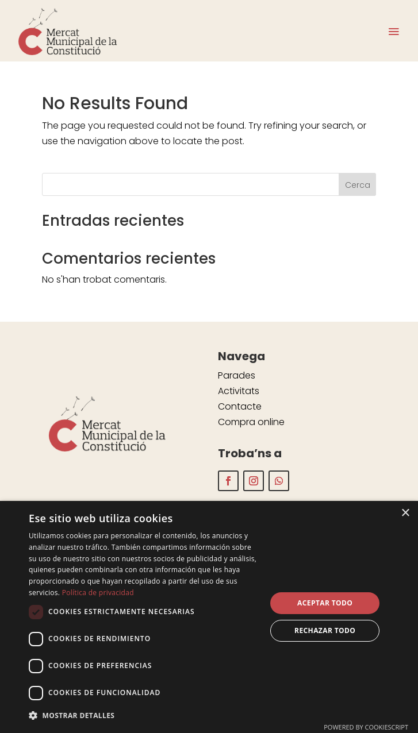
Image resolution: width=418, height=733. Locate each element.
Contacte (240, 406)
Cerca (357, 185)
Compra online (251, 422)
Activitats (238, 391)
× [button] (405, 513)
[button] (144, 715)
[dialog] (209, 617)
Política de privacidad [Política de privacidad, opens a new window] (98, 592)
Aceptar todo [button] (324, 603)
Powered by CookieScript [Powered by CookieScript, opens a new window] (366, 727)
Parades (236, 375)
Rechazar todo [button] (324, 630)
